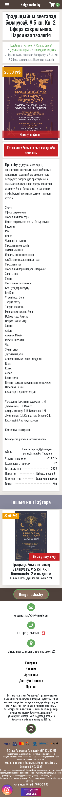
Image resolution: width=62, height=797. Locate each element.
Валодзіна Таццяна (45, 49)
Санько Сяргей (44, 45)
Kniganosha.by (31, 594)
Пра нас (31, 686)
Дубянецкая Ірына (20, 49)
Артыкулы (31, 674)
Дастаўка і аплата (31, 680)
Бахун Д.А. (31, 791)
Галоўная (15, 45)
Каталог (28, 45)
